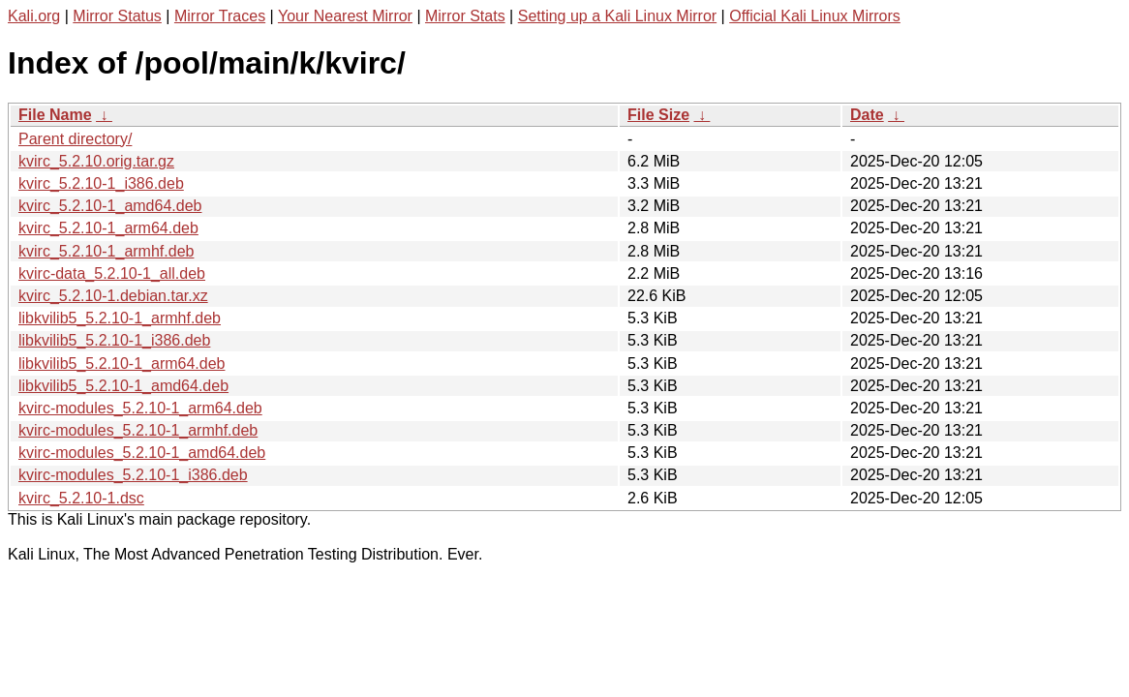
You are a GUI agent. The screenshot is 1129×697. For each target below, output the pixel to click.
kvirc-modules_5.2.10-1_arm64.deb (140, 408)
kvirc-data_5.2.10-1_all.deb (111, 273)
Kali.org (34, 16)
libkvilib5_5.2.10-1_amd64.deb (123, 386)
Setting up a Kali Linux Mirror (617, 16)
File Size (658, 114)
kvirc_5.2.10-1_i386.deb (101, 183)
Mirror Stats (465, 16)
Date (867, 114)
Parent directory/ (75, 139)
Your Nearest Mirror (345, 16)
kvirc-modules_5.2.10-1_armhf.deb (138, 430)
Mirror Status (117, 16)
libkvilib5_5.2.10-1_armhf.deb (119, 318)
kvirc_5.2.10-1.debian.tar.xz (113, 296)
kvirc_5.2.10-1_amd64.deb (109, 205)
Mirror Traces (219, 16)
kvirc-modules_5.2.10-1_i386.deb (133, 475)
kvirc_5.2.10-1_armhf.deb (106, 251)
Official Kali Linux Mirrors (814, 16)
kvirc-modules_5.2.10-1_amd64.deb (141, 452)
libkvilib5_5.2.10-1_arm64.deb (121, 363)
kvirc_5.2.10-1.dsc (81, 498)
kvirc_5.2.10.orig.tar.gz (96, 161)
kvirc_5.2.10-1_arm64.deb (108, 228)
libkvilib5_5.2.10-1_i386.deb (114, 340)
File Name (55, 114)
